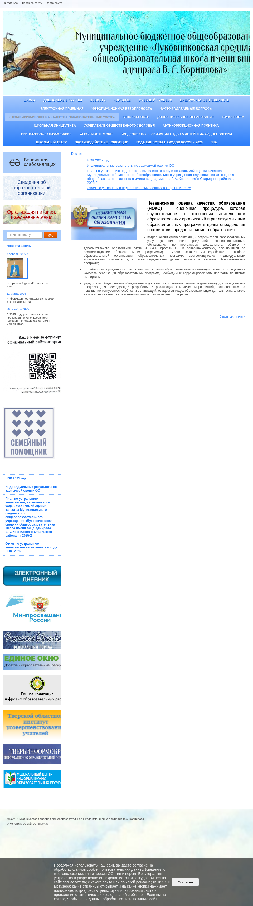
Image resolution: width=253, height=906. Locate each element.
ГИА (214, 142)
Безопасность (136, 117)
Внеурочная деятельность (205, 100)
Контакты (122, 100)
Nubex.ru (43, 823)
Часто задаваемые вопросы (186, 109)
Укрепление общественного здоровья (119, 125)
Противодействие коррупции (101, 142)
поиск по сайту (32, 2)
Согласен (185, 882)
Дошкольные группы (62, 100)
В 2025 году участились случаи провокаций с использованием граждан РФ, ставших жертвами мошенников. (28, 319)
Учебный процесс (155, 100)
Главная (77, 153)
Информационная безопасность (121, 109)
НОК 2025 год (15, 478)
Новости (98, 100)
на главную (10, 2)
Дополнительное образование (185, 117)
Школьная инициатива (55, 125)
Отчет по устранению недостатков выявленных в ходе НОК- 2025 (31, 547)
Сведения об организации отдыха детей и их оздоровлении (176, 134)
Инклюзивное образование (46, 134)
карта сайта (54, 2)
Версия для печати (232, 316)
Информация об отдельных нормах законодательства (30, 300)
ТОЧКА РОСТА (233, 117)
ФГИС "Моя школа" (96, 134)
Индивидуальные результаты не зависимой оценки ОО (31, 488)
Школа (29, 100)
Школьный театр (51, 142)
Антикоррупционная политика (191, 125)
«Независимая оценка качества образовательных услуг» (62, 117)
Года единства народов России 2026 (169, 142)
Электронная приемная (62, 109)
